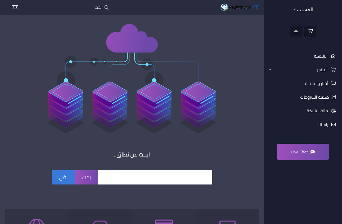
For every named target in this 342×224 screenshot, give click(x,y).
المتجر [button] (299, 70)
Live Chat (303, 152)
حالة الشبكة (318, 111)
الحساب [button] (303, 9)
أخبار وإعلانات (317, 83)
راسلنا (323, 124)
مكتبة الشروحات (315, 97)
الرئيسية (321, 56)
